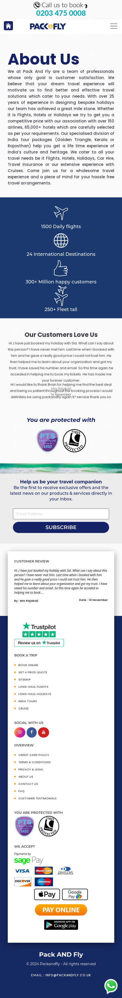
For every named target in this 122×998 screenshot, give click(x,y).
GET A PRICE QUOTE (32, 672)
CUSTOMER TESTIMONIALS (37, 798)
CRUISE (23, 708)
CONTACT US (28, 784)
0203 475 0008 (61, 13)
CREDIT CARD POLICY (33, 755)
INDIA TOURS (27, 701)
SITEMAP (24, 679)
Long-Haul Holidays (34, 694)
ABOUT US (25, 777)
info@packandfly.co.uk (68, 975)
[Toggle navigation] (113, 26)
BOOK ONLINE (28, 665)
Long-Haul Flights (33, 687)
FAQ (21, 791)
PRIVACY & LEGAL (30, 769)
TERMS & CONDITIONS (34, 762)
